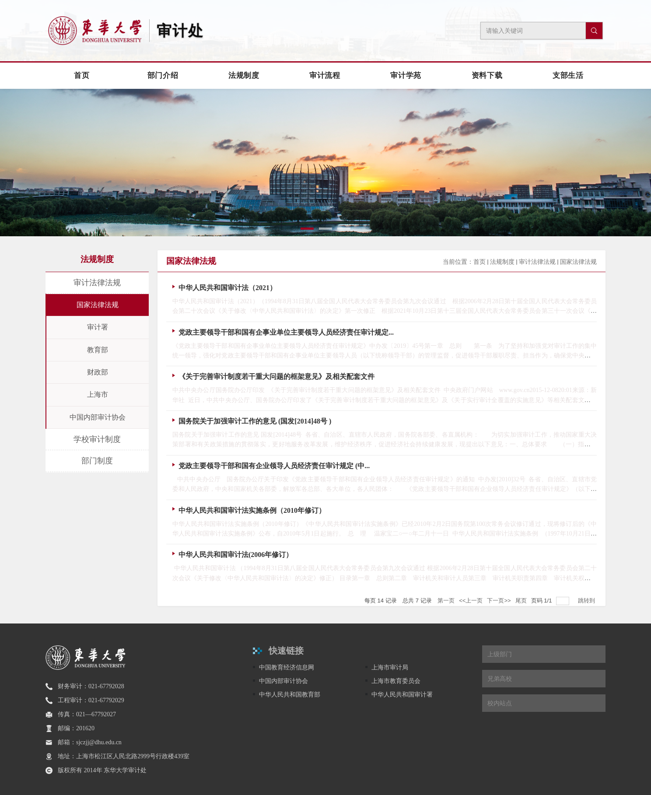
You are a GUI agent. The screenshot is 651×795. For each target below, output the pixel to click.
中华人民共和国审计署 (402, 694)
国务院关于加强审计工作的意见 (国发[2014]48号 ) (254, 421)
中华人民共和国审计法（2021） (227, 287)
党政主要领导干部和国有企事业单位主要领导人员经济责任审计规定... (286, 332)
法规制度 (502, 261)
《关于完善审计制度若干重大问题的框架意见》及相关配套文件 (276, 376)
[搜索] (594, 30)
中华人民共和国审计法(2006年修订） (235, 554)
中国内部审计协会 (283, 680)
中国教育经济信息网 (286, 667)
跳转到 (587, 600)
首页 (479, 261)
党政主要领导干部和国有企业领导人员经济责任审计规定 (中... (274, 465)
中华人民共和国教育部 (289, 694)
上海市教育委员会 (395, 680)
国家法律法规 (578, 261)
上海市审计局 (389, 667)
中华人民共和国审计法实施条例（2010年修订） (252, 510)
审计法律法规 (537, 261)
